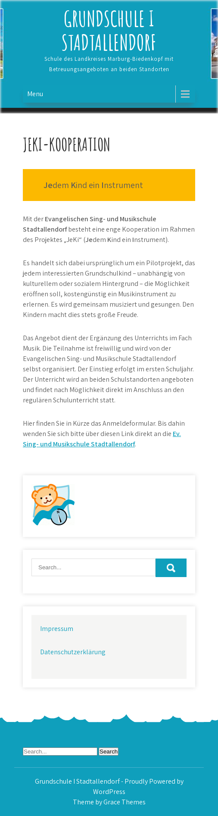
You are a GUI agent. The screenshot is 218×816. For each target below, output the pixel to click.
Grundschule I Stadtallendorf (109, 30)
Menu (35, 93)
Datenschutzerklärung (73, 651)
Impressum (56, 628)
